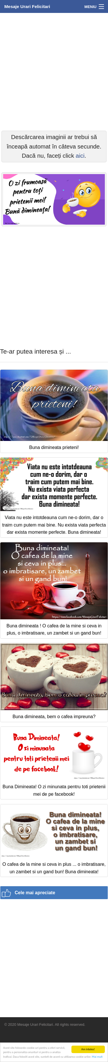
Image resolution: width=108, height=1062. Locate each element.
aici (80, 156)
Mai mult (97, 1057)
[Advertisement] (54, 71)
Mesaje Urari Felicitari (27, 6)
